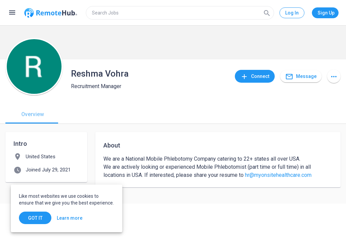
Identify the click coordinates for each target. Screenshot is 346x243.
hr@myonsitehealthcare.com (278, 175)
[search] (180, 13)
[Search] (267, 13)
